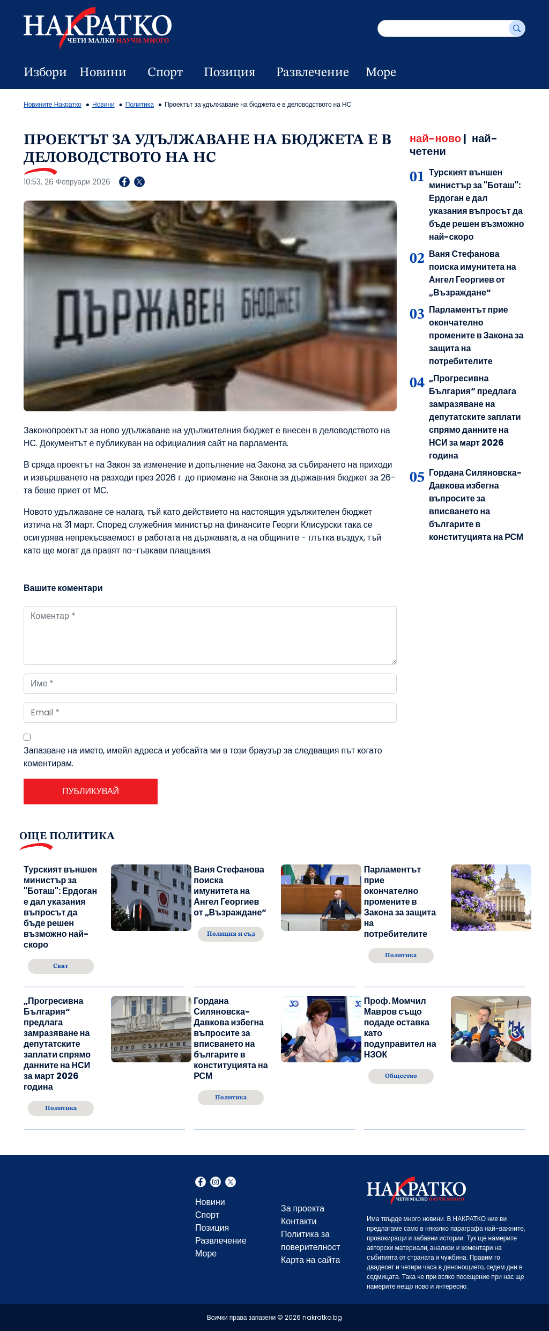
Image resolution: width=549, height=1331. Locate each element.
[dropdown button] (133, 73)
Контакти (299, 1221)
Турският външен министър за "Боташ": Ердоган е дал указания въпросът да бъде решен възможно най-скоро (476, 204)
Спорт (165, 72)
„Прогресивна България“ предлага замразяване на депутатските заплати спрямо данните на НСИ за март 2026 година (475, 417)
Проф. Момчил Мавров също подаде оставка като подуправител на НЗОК (400, 1028)
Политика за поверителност (310, 1240)
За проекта (302, 1208)
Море (381, 72)
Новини (103, 72)
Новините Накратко (52, 104)
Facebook (200, 1183)
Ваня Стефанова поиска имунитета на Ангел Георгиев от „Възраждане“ (472, 273)
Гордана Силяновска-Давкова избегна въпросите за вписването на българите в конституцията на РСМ (476, 505)
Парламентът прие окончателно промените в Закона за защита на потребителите (476, 335)
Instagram (215, 1183)
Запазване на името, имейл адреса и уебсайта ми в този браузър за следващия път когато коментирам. (203, 757)
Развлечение (312, 72)
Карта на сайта (310, 1260)
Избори (45, 72)
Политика (139, 104)
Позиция (229, 72)
